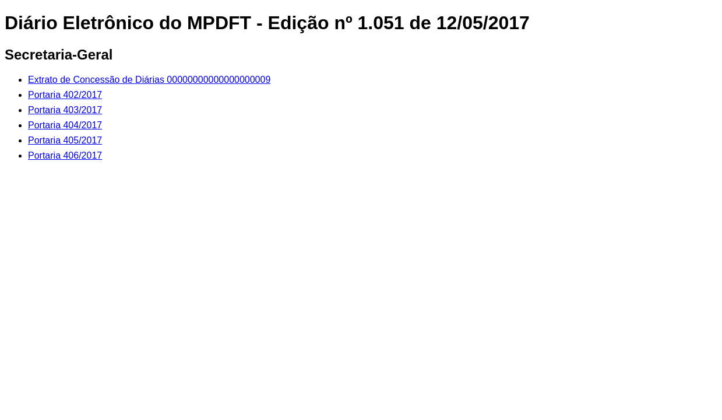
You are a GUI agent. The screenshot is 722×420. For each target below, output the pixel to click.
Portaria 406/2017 (65, 155)
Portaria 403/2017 (65, 110)
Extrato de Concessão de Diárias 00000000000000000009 (149, 80)
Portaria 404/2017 (65, 125)
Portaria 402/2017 (65, 95)
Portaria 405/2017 (65, 140)
